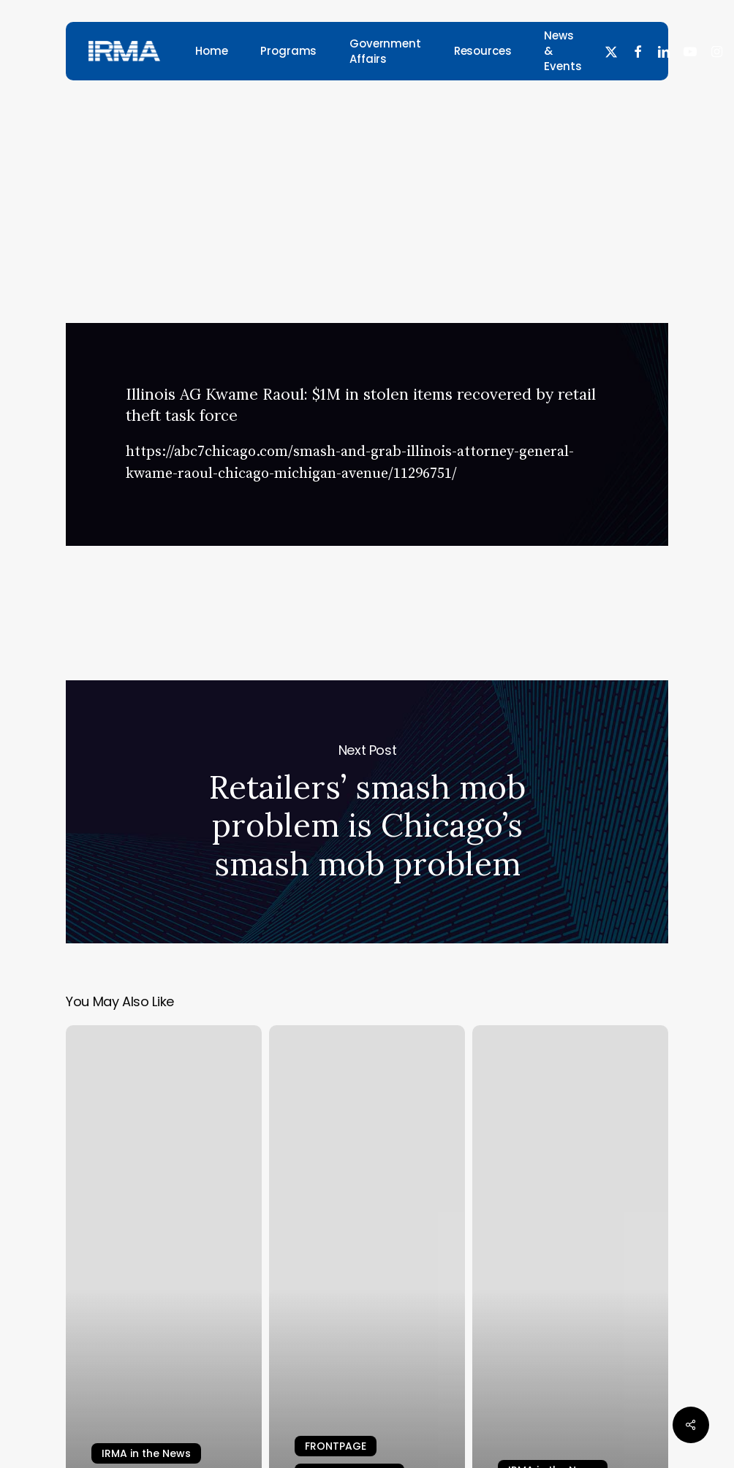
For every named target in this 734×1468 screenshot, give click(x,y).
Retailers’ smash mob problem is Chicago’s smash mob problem (367, 812)
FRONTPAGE (335, 1446)
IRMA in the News (361, 133)
